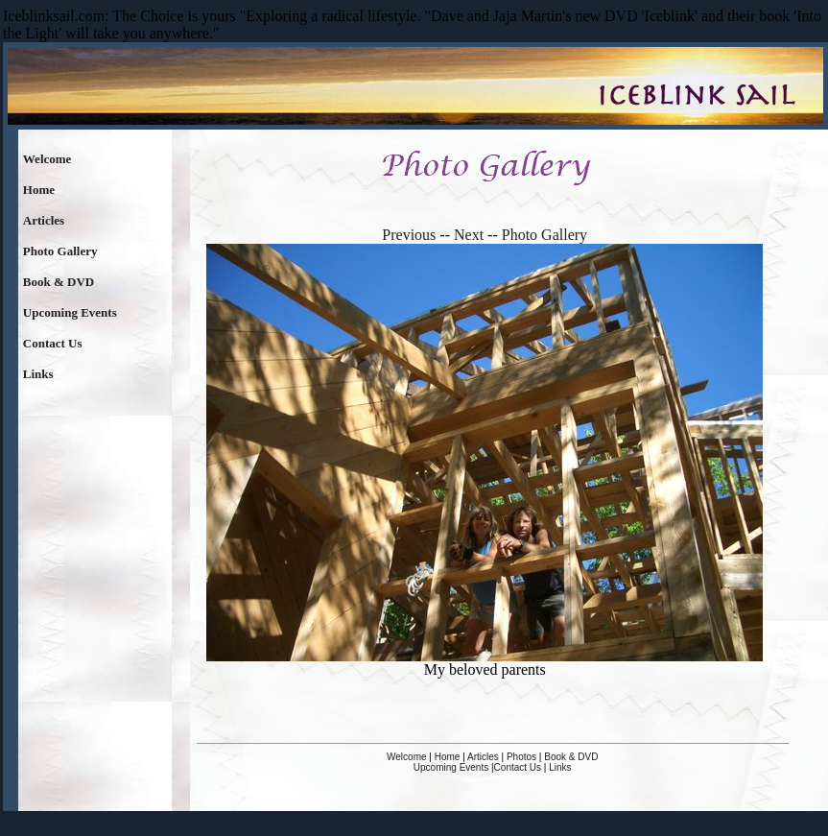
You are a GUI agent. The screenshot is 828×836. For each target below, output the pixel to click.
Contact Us (53, 343)
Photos (521, 757)
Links (38, 374)
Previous (409, 235)
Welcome (47, 159)
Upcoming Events (70, 312)
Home (39, 189)
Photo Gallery (60, 251)
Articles (43, 220)
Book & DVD (58, 282)
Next (469, 235)
